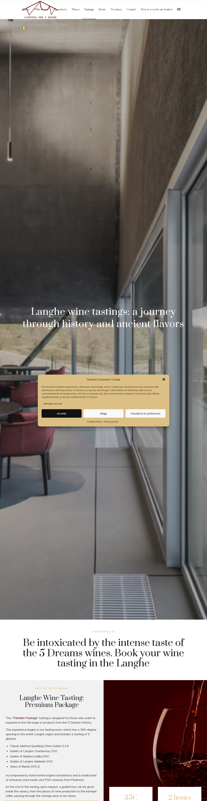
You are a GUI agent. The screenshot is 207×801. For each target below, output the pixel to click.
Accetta (61, 413)
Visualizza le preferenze (145, 413)
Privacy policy (111, 421)
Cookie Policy (94, 421)
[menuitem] (26, 9)
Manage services (52, 403)
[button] (164, 379)
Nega (103, 413)
